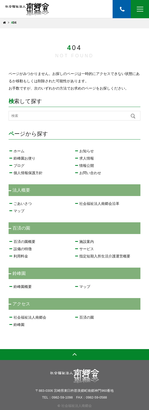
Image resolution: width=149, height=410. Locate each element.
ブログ (19, 165)
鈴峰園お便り (24, 158)
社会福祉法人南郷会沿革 (99, 203)
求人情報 (86, 158)
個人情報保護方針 (28, 173)
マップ (19, 211)
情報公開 (86, 165)
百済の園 (86, 317)
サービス (86, 249)
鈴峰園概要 (23, 287)
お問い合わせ (90, 173)
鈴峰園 (19, 325)
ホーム (19, 151)
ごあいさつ (23, 203)
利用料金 (21, 256)
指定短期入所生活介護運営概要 (104, 256)
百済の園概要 (24, 241)
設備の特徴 (23, 249)
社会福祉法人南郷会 (30, 317)
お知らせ (86, 151)
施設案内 (86, 241)
